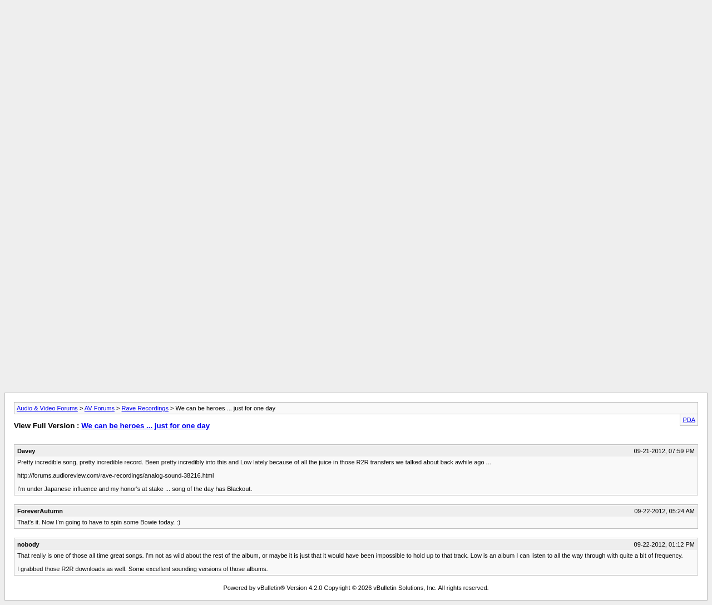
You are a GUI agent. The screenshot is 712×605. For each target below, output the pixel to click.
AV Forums (100, 408)
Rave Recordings (145, 408)
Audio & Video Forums (47, 408)
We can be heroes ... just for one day (145, 425)
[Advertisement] (356, 29)
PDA (689, 419)
